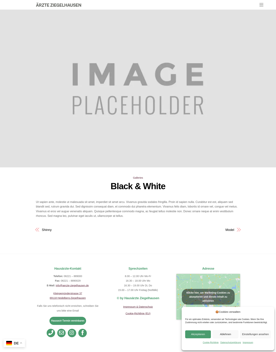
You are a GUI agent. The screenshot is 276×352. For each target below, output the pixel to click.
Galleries (138, 177)
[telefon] (51, 332)
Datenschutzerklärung (230, 342)
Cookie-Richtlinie (211, 342)
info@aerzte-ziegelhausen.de (72, 285)
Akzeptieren (198, 334)
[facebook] (83, 332)
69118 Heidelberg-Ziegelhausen (68, 298)
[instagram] (72, 332)
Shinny (47, 230)
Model (229, 230)
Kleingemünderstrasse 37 (67, 293)
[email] (62, 332)
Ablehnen (225, 334)
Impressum (248, 342)
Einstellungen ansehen (255, 334)
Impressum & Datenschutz (138, 306)
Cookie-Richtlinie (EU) (138, 313)
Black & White (138, 186)
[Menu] (261, 4)
